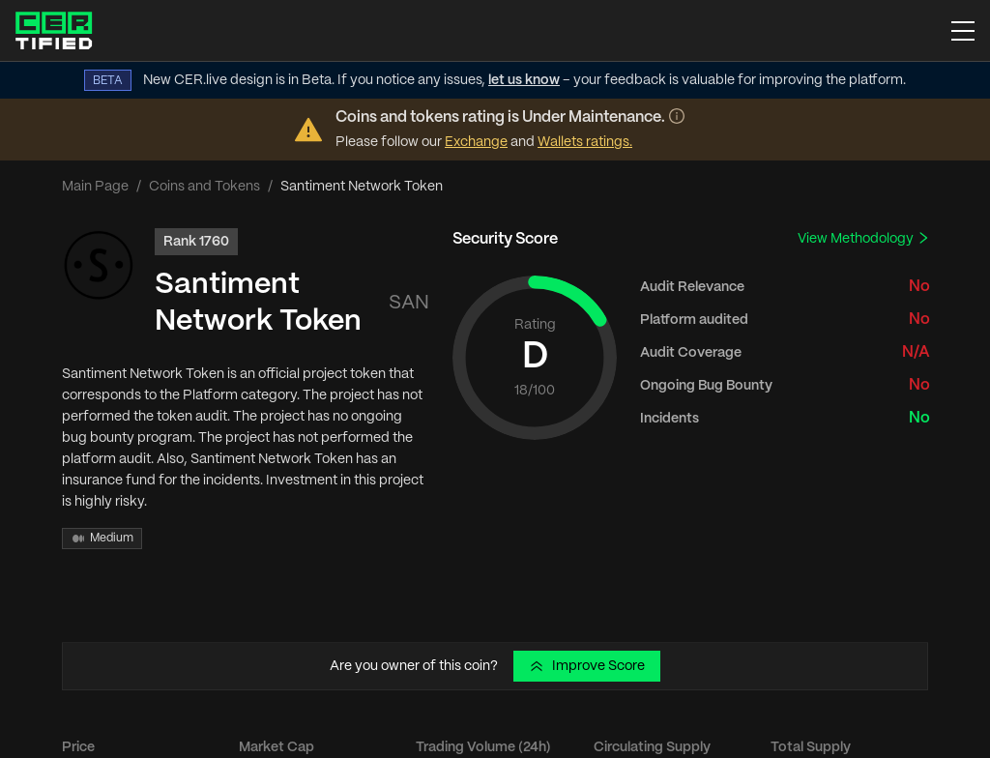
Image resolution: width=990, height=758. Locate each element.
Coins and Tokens (204, 186)
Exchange (476, 142)
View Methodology (864, 238)
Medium (102, 538)
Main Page (95, 186)
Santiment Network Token (258, 303)
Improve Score (587, 666)
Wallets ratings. (585, 142)
